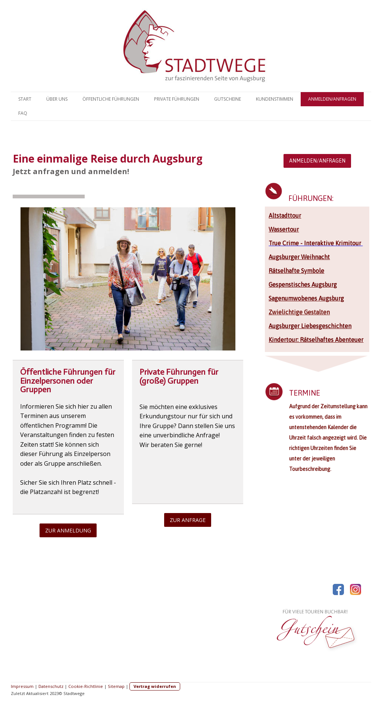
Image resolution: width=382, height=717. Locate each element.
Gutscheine (227, 99)
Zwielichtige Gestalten (299, 312)
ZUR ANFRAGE (188, 519)
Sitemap (116, 686)
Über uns (57, 99)
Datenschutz (50, 686)
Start (24, 99)
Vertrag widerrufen (155, 686)
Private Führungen (176, 99)
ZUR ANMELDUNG (68, 530)
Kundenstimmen (274, 99)
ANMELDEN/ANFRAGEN (317, 161)
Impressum (22, 686)
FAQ (22, 113)
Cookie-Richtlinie (85, 686)
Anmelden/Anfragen (332, 99)
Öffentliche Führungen (110, 99)
